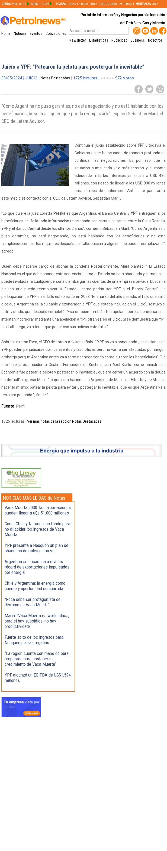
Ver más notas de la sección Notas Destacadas (64, 421)
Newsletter (77, 40)
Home (6, 33)
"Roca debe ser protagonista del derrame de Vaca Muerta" (33, 602)
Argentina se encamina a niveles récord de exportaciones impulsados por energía (37, 567)
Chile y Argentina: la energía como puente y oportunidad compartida (35, 585)
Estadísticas (98, 40)
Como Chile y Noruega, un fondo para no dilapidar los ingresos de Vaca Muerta (37, 529)
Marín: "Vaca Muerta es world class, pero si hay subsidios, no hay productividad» (37, 621)
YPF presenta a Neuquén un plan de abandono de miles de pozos (36, 548)
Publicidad (119, 40)
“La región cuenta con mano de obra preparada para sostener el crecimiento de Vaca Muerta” (37, 659)
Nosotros (155, 40)
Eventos (36, 33)
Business (138, 40)
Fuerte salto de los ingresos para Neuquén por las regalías (34, 639)
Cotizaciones (56, 33)
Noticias (20, 33)
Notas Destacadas (55, 78)
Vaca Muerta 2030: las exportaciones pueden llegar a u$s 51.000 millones (38, 510)
